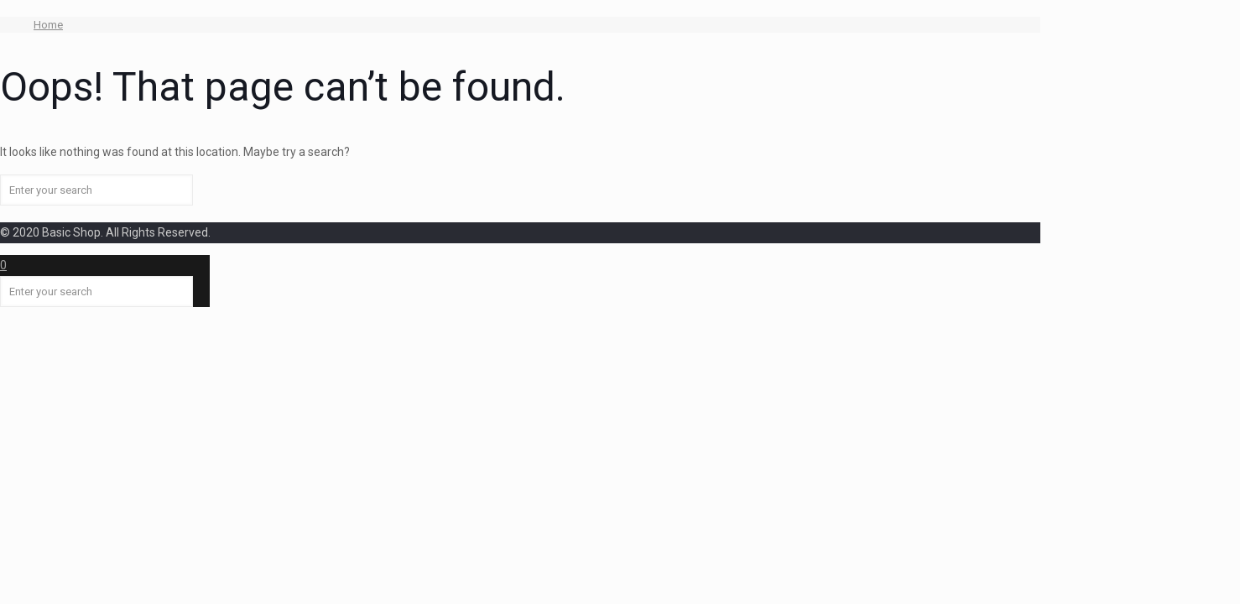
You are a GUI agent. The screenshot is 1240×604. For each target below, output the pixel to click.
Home (48, 24)
